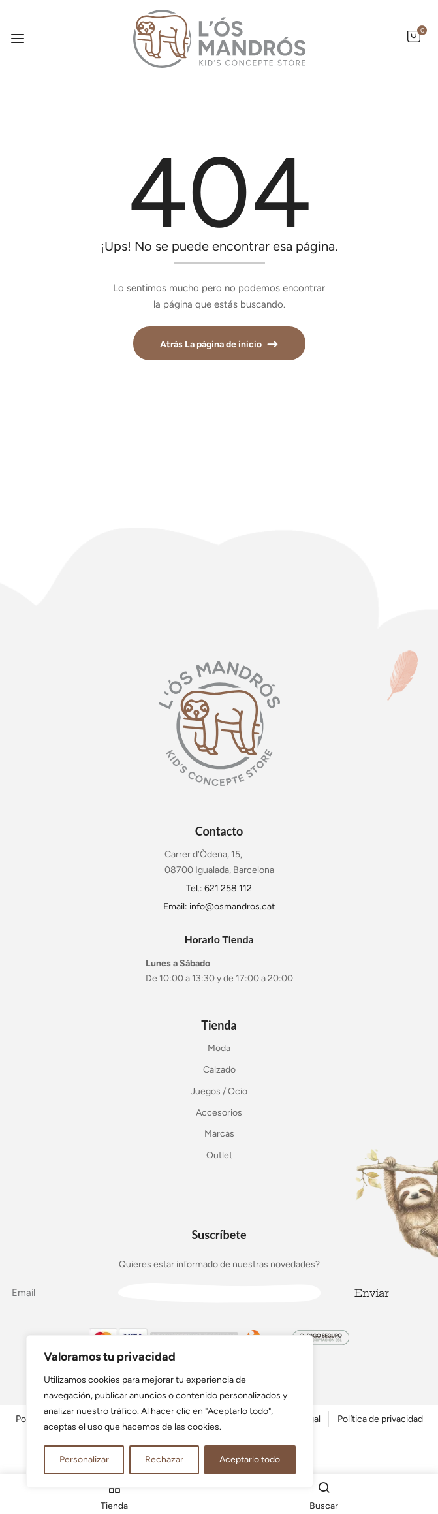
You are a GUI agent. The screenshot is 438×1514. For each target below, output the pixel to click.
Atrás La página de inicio (212, 344)
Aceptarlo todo (249, 1459)
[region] (169, 1411)
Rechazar (164, 1459)
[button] (414, 43)
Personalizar (84, 1459)
